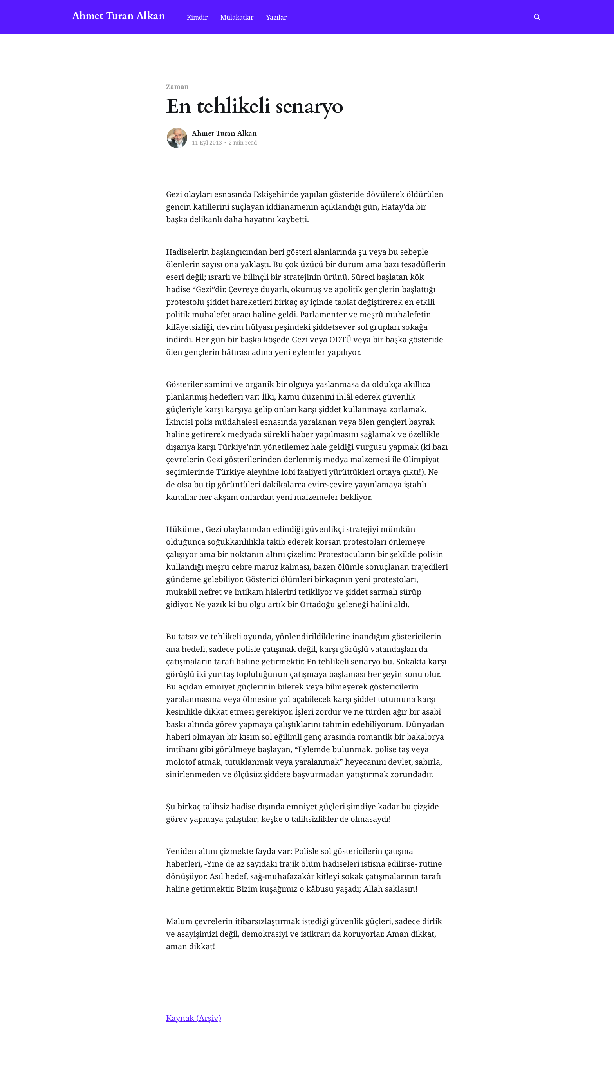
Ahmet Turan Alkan (118, 16)
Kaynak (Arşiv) (193, 1018)
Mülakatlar (237, 17)
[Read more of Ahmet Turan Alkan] (177, 138)
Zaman (177, 86)
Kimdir (197, 17)
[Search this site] (537, 17)
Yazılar (276, 17)
